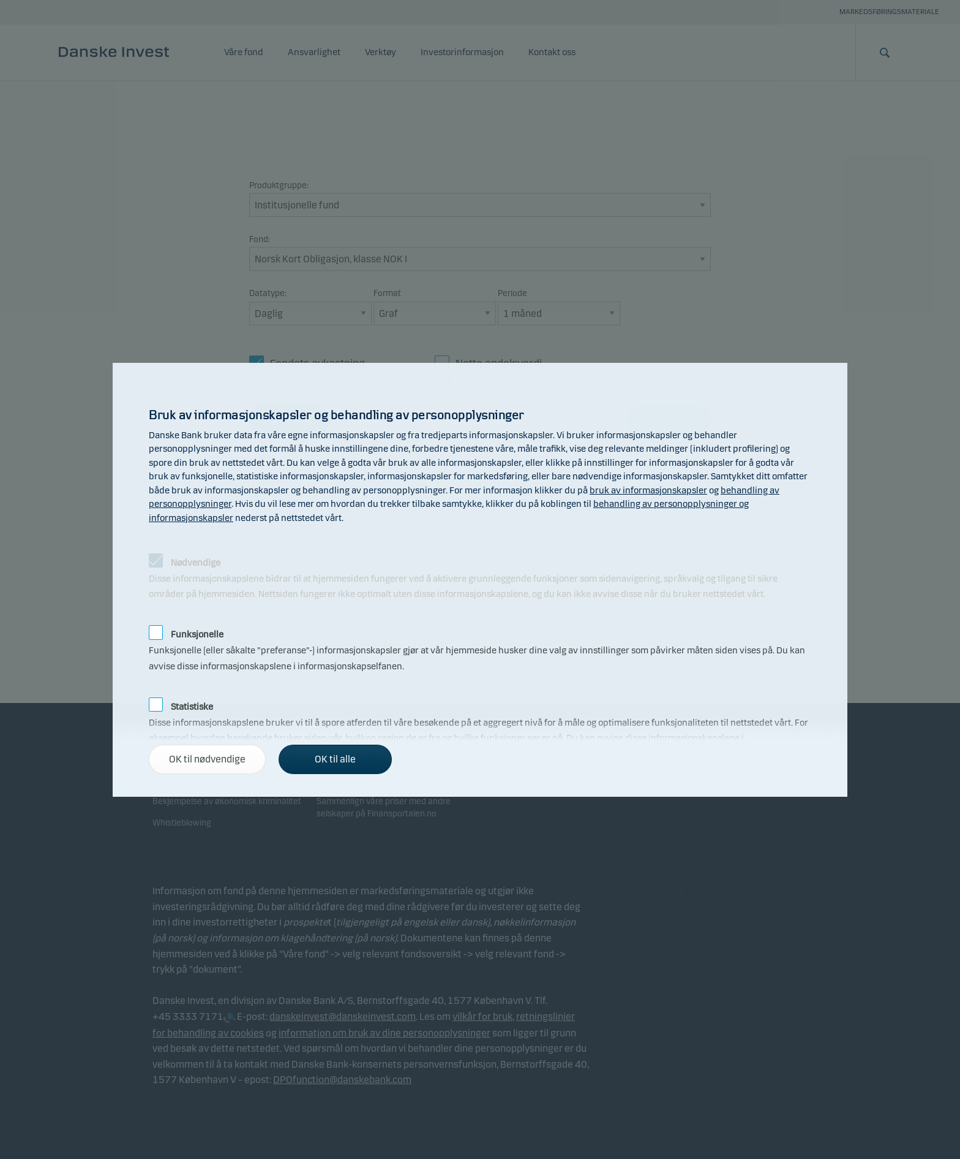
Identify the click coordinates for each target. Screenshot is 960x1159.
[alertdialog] (480, 580)
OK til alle (335, 759)
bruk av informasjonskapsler (648, 490)
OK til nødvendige (207, 759)
